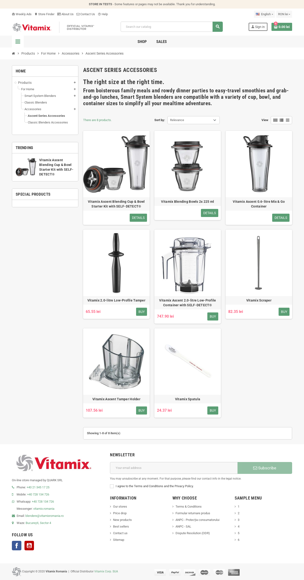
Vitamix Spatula (187, 399)
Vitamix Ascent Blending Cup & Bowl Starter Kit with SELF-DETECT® (116, 204)
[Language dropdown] (264, 14)
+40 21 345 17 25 (38, 487)
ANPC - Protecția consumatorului (197, 520)
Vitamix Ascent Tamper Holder (116, 399)
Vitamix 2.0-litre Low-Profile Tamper (116, 300)
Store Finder (44, 14)
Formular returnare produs (193, 513)
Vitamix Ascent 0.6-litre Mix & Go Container (259, 204)
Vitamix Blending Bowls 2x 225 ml (187, 201)
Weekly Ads (22, 14)
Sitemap (118, 540)
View (264, 120)
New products (122, 520)
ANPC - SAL (183, 526)
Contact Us (85, 14)
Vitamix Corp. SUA (106, 571)
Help (103, 14)
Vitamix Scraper (258, 300)
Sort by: (159, 120)
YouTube (29, 545)
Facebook (16, 545)
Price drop (120, 513)
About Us (65, 14)
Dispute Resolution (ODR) (193, 533)
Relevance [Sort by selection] (177, 120)
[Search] (172, 27)
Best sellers (121, 526)
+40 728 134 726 (38, 494)
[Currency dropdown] (284, 14)
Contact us (120, 533)
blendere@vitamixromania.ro (44, 516)
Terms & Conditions (189, 506)
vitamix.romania (43, 508)
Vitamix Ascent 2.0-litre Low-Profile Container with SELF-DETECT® (187, 302)
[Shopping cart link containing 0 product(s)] (281, 27)
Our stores (120, 506)
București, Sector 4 (38, 523)
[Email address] (174, 468)
